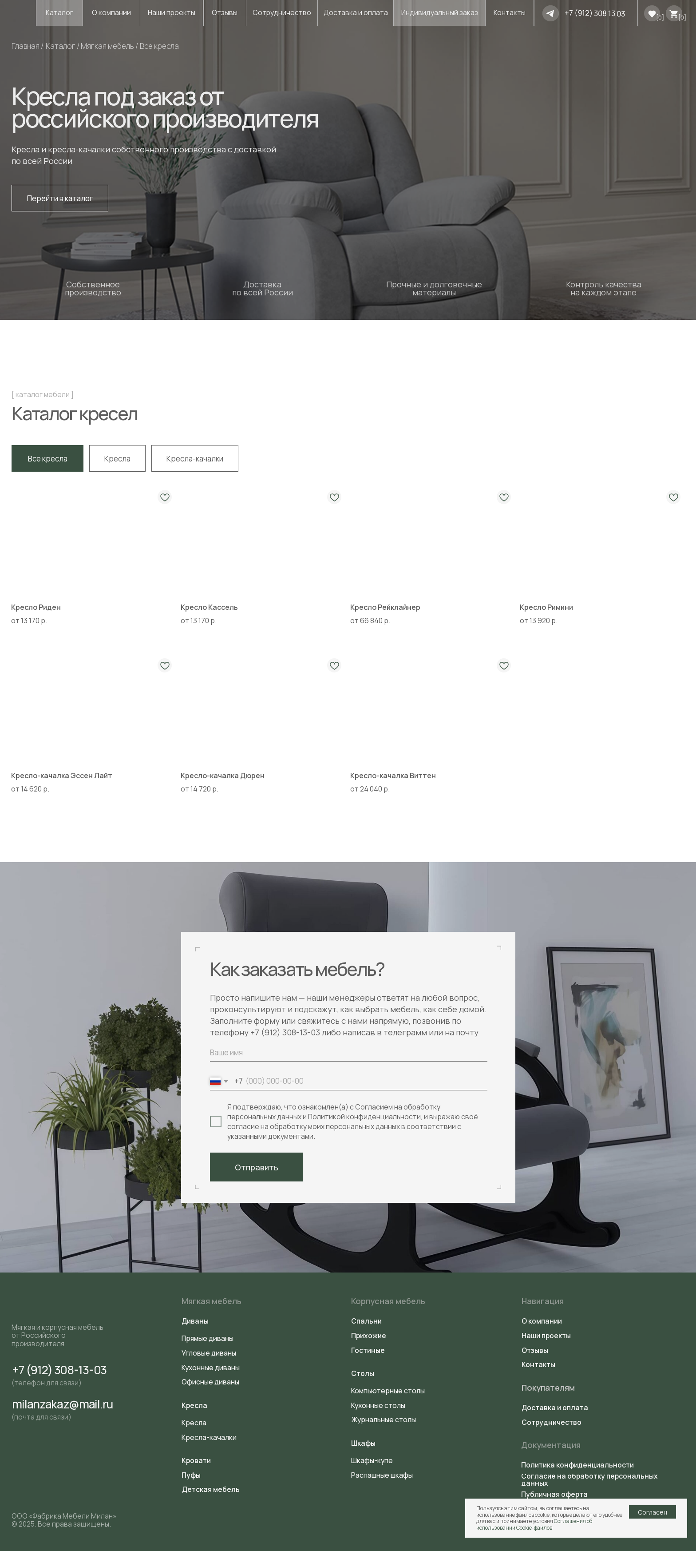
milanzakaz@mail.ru (62, 1404)
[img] (550, 13)
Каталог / (62, 46)
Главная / (28, 46)
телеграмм (406, 1032)
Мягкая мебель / (109, 46)
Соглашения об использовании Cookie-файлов (534, 1524)
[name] (348, 1052)
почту (467, 1032)
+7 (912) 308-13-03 (285, 1032)
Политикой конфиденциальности (364, 1116)
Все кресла (159, 46)
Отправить (256, 1167)
